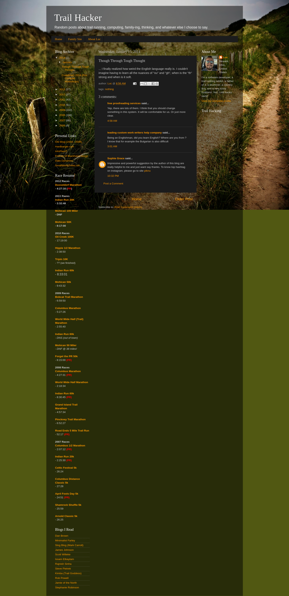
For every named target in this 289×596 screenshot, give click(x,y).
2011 (62, 99)
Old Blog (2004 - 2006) (68, 141)
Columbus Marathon (68, 308)
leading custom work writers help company (134, 132)
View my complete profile (216, 100)
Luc (225, 57)
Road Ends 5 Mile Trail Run (72, 430)
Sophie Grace (116, 158)
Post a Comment (113, 183)
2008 (62, 115)
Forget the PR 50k (66, 356)
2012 (62, 94)
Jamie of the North (66, 582)
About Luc (94, 39)
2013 (62, 89)
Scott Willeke (63, 554)
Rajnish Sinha (63, 563)
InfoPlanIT (61, 151)
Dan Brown (61, 535)
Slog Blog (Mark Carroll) (69, 545)
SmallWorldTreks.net (67, 165)
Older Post (184, 199)
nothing (109, 89)
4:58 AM (112, 120)
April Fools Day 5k (66, 493)
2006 (62, 125)
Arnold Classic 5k (66, 516)
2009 (62, 110)
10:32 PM (113, 175)
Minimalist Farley (65, 540)
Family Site (75, 39)
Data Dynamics (64, 160)
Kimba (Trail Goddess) (68, 573)
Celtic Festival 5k (66, 467)
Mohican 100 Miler (66, 210)
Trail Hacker (78, 17)
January (67, 62)
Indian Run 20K (64, 199)
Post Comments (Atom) (128, 207)
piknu (147, 170)
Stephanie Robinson (67, 587)
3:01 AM (112, 146)
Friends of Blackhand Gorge (71, 156)
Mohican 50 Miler (66, 345)
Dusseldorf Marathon (68, 184)
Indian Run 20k (64, 456)
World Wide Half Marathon (71, 382)
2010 (62, 104)
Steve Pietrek (63, 568)
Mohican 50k (63, 282)
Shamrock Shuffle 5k (68, 504)
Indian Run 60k (64, 334)
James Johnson (64, 549)
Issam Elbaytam (64, 559)
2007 (62, 120)
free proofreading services (124, 103)
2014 (62, 57)
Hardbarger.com (64, 146)
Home (58, 39)
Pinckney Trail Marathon (70, 419)
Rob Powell (62, 578)
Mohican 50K (63, 222)
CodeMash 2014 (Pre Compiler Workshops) (74, 78)
